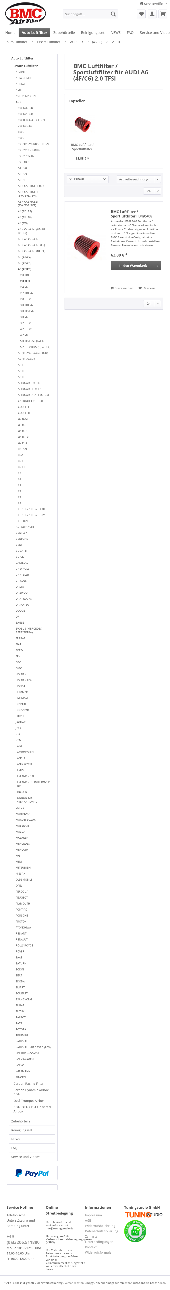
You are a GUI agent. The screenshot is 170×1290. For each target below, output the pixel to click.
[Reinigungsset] (93, 32)
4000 (21, 132)
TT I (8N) (23, 521)
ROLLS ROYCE (24, 945)
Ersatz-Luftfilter (26, 66)
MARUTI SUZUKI (26, 820)
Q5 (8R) (22, 431)
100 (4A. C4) (25, 114)
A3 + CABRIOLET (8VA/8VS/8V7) (28, 203)
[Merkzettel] (141, 14)
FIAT (18, 644)
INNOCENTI (23, 710)
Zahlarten (92, 1236)
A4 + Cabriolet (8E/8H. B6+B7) (32, 231)
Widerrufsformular (99, 1252)
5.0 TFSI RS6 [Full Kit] (33, 341)
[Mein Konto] (152, 14)
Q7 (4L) (22, 443)
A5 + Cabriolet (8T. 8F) (31, 251)
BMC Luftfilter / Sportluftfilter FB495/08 (82, 146)
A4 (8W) (23, 223)
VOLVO (20, 1065)
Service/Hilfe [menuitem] (152, 4)
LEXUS (20, 770)
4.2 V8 (24, 335)
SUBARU (21, 1005)
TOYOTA (21, 1029)
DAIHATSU (22, 604)
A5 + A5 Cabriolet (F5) (31, 245)
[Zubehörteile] (64, 32)
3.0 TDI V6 (26, 305)
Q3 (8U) (22, 425)
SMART (20, 987)
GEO (18, 662)
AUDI (19, 102)
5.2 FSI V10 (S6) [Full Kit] (35, 347)
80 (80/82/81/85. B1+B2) (33, 144)
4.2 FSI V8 (26, 329)
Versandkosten (74, 1283)
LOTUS (20, 808)
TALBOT (21, 1017)
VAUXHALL (22, 1041)
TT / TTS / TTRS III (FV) (32, 515)
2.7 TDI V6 (26, 293)
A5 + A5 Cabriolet (29, 239)
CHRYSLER (22, 575)
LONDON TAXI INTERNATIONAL (26, 800)
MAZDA (20, 832)
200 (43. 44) (25, 126)
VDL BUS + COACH (27, 1053)
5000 (21, 138)
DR (17, 616)
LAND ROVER (24, 764)
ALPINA (20, 84)
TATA (19, 1023)
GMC (19, 668)
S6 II (20, 497)
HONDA (20, 686)
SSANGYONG (24, 999)
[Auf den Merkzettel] (147, 288)
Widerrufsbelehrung (100, 1226)
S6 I (20, 491)
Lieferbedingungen (99, 1242)
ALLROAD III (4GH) (29, 389)
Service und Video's (25, 1157)
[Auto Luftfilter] (34, 32)
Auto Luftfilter (22, 58)
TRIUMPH (22, 1035)
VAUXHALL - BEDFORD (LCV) (33, 1047)
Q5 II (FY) (23, 437)
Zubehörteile (20, 1121)
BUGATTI (21, 551)
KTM (18, 740)
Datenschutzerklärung (101, 1231)
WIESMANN (23, 1071)
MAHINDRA (23, 814)
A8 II (21, 371)
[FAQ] (130, 32)
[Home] (10, 32)
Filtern (76, 179)
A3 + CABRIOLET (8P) (31, 186)
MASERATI (22, 826)
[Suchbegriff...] (90, 14)
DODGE (20, 610)
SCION (20, 969)
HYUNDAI (22, 698)
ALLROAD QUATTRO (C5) (33, 395)
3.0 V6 (24, 317)
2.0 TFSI (25, 281)
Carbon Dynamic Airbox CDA (31, 1092)
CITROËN (21, 581)
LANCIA (20, 758)
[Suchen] (113, 14)
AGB (88, 1220)
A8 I (20, 365)
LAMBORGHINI (25, 752)
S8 (19, 503)
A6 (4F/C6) (24, 269)
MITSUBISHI (23, 867)
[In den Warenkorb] (136, 265)
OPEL (19, 885)
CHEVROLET (23, 569)
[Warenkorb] (162, 14)
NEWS (15, 1139)
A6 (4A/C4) (24, 257)
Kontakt (91, 1247)
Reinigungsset (21, 1130)
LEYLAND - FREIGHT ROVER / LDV (34, 784)
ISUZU (20, 716)
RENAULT (22, 939)
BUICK (20, 557)
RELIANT (21, 933)
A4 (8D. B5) (25, 211)
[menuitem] (90, 16)
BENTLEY (21, 533)
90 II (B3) (23, 162)
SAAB (19, 957)
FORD (19, 650)
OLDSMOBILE (24, 879)
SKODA (20, 981)
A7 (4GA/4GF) (26, 359)
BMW (19, 545)
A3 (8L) (22, 180)
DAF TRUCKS (24, 599)
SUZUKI (20, 1011)
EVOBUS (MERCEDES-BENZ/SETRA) (29, 630)
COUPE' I (23, 407)
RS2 (20, 455)
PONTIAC (21, 909)
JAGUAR (21, 722)
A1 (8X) (22, 168)
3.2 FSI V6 (26, 323)
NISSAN (20, 873)
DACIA (20, 587)
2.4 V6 (24, 287)
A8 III (21, 377)
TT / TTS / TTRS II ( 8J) (31, 509)
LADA (19, 746)
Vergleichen (122, 288)
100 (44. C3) (25, 108)
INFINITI (21, 704)
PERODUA (22, 891)
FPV (18, 656)
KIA (18, 734)
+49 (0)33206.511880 (23, 1239)
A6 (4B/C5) (24, 263)
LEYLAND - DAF (25, 776)
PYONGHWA (23, 927)
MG (18, 855)
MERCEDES (23, 844)
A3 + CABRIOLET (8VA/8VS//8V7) (28, 194)
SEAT (19, 975)
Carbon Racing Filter (29, 1083)
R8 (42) (22, 449)
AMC (19, 90)
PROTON (21, 921)
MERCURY (22, 849)
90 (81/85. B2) (26, 156)
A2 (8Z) (22, 174)
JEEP (18, 728)
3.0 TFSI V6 (27, 311)
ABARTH (21, 72)
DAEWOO (21, 593)
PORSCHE (22, 915)
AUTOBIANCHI (25, 527)
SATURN (21, 963)
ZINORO (21, 1077)
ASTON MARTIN (26, 96)
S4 (19, 485)
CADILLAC (22, 563)
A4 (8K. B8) (25, 217)
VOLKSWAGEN (25, 1059)
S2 (19, 473)
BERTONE (22, 539)
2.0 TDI (24, 275)
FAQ (14, 1148)
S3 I (20, 479)
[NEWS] (116, 32)
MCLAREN (22, 838)
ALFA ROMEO (24, 78)
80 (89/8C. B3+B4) (29, 150)
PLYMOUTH (23, 903)
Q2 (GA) (23, 419)
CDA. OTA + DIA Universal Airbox (32, 1109)
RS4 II (21, 467)
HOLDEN (21, 674)
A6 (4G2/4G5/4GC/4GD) (33, 353)
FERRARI (21, 638)
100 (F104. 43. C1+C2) (31, 120)
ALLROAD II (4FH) (29, 383)
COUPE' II (24, 413)
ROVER (20, 951)
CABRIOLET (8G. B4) (30, 401)
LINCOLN (21, 792)
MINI (19, 861)
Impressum (93, 1215)
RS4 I (21, 461)
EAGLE (20, 622)
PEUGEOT (22, 897)
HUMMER (22, 692)
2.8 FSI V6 (26, 299)
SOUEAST (22, 993)
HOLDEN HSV (24, 680)
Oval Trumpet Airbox (29, 1100)
